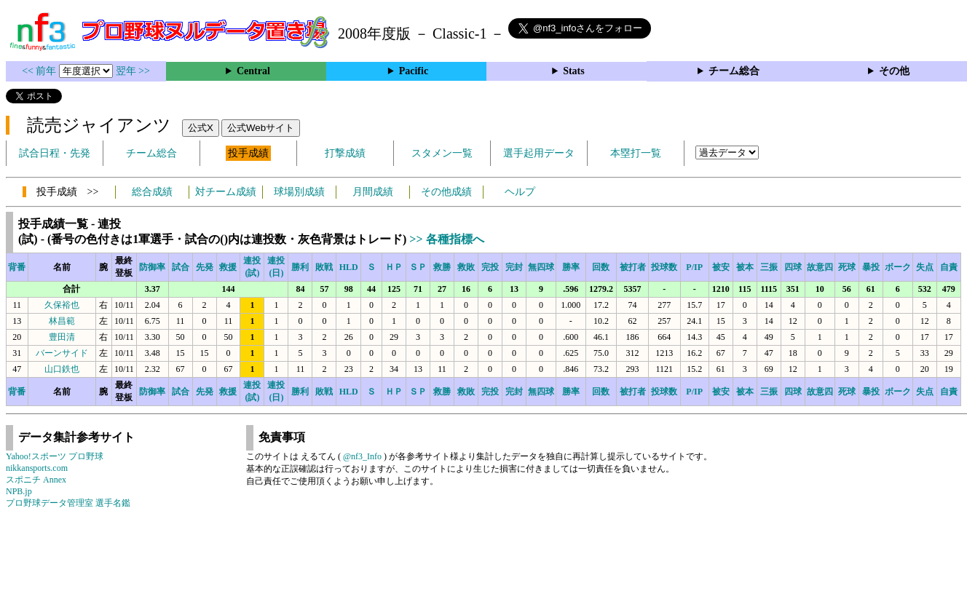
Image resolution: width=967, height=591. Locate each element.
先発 (204, 267)
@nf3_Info (362, 456)
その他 (894, 71)
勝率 (571, 267)
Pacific (413, 71)
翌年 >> (133, 71)
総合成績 (152, 191)
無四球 (541, 267)
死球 (847, 267)
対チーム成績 (225, 191)
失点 (925, 267)
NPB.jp (19, 491)
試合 (180, 267)
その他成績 (446, 191)
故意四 (820, 267)
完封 (514, 267)
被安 (721, 267)
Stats (574, 71)
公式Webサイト (260, 127)
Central (253, 71)
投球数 (664, 267)
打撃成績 (345, 153)
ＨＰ (394, 267)
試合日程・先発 (54, 153)
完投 (490, 267)
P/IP (694, 267)
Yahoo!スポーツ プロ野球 (54, 456)
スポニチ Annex (36, 480)
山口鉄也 (61, 369)
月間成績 (372, 191)
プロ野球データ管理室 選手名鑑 (68, 503)
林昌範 (62, 321)
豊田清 (62, 337)
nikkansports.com (37, 468)
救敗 (466, 267)
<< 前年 (40, 71)
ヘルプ (520, 191)
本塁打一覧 (635, 153)
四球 (793, 267)
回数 (600, 267)
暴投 (871, 267)
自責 (949, 267)
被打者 (633, 267)
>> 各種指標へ (446, 239)
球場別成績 (299, 191)
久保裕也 (61, 305)
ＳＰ (418, 267)
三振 (769, 267)
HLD (348, 267)
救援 (228, 267)
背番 (16, 267)
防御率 (152, 267)
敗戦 (324, 267)
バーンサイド (62, 353)
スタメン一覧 (442, 153)
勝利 (300, 267)
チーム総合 (734, 71)
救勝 (442, 267)
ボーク (898, 267)
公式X (200, 127)
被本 (745, 267)
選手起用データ (539, 153)
